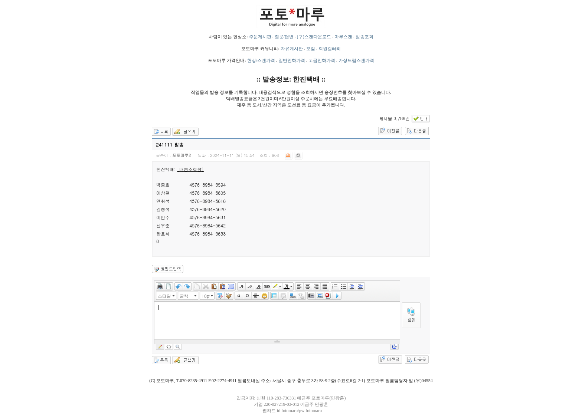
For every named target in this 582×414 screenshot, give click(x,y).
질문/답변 (284, 36)
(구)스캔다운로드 (314, 36)
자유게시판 (292, 48)
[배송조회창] (190, 169)
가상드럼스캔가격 (356, 60)
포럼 (310, 48)
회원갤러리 (329, 48)
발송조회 (364, 36)
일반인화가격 (291, 60)
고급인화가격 (321, 60)
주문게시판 (260, 36)
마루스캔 (343, 36)
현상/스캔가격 (261, 60)
